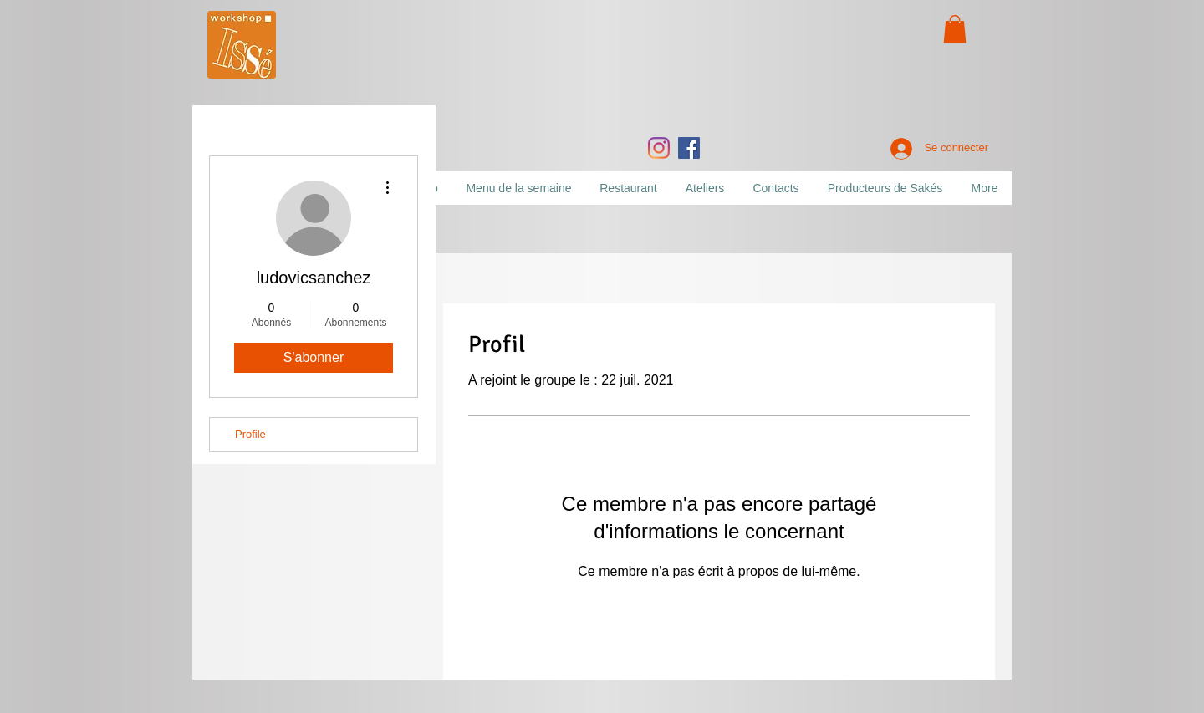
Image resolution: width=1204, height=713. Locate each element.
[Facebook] (689, 148)
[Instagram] (659, 148)
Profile (250, 434)
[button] (955, 29)
